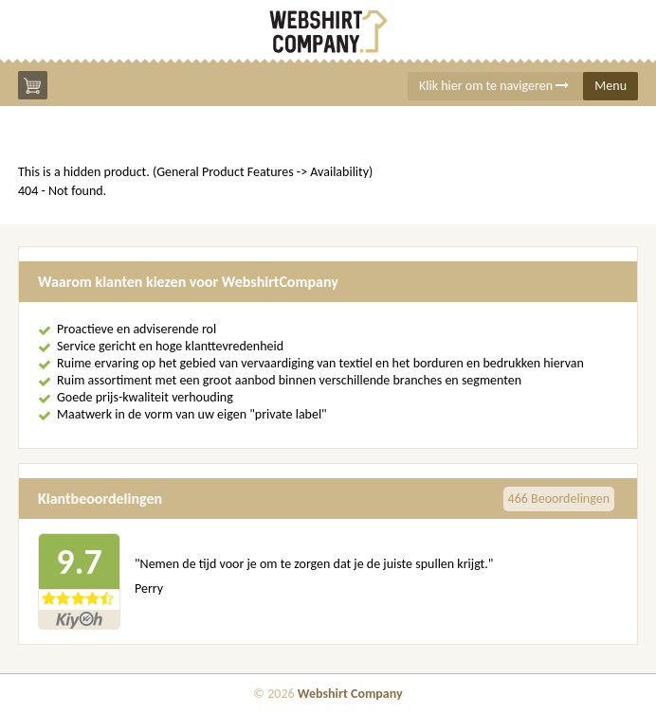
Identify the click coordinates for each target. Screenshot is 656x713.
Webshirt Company (350, 694)
